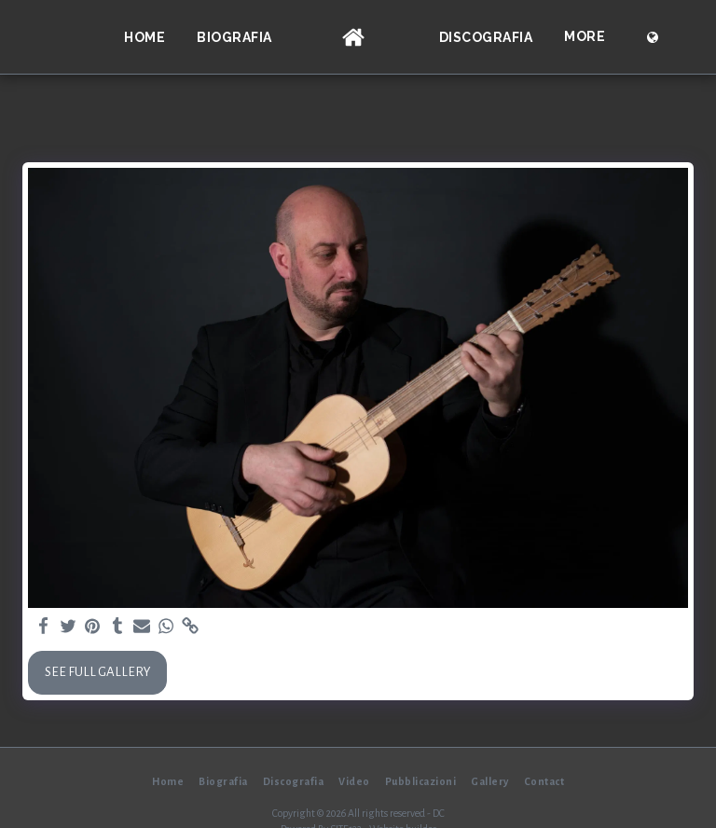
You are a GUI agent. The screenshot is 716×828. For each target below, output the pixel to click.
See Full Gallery (98, 672)
